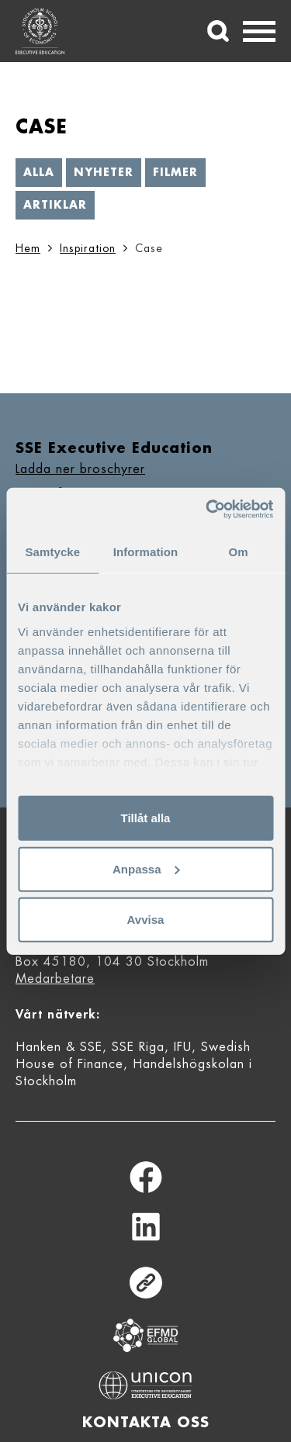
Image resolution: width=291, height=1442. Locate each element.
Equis (146, 1335)
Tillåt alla (146, 818)
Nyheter (103, 172)
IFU (183, 1047)
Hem (28, 248)
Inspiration (88, 248)
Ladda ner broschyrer (80, 469)
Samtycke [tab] (52, 551)
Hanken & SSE (59, 1047)
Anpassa (146, 868)
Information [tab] (145, 551)
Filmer (175, 172)
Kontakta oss (146, 1423)
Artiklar (55, 204)
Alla (38, 172)
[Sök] (218, 31)
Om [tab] (238, 551)
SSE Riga (138, 1047)
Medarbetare (55, 979)
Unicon (145, 1385)
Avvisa (146, 919)
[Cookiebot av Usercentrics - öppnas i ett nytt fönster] (207, 509)
